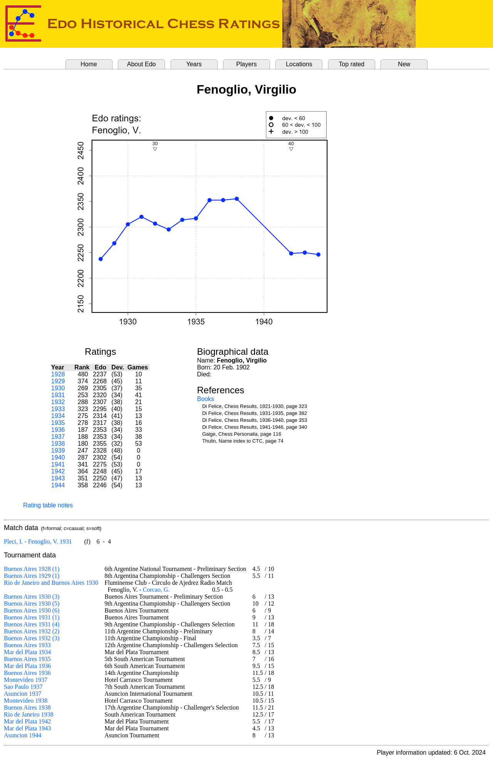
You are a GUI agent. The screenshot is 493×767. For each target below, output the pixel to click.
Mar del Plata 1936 (27, 666)
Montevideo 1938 (25, 700)
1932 (58, 402)
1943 (58, 478)
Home (88, 64)
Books (205, 399)
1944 (58, 485)
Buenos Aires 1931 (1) (31, 617)
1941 (58, 464)
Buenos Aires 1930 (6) (31, 610)
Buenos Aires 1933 (27, 645)
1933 (58, 409)
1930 (58, 388)
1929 (58, 381)
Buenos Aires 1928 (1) (31, 569)
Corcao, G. (156, 589)
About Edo (141, 64)
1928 (58, 374)
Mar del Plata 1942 (27, 721)
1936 (58, 429)
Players (246, 64)
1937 (58, 436)
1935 (58, 423)
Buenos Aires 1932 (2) (31, 631)
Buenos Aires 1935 (27, 659)
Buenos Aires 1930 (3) (31, 596)
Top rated (352, 64)
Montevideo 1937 (25, 679)
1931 (58, 395)
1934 (58, 416)
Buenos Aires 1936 (27, 673)
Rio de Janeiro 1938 (28, 714)
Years (193, 64)
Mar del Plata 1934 (27, 652)
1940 (58, 457)
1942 (58, 471)
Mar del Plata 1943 (27, 728)
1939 (58, 450)
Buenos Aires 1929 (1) (31, 575)
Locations (299, 64)
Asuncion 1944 (22, 735)
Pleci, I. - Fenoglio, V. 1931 (38, 541)
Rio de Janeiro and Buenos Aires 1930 (51, 582)
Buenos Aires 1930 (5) (31, 603)
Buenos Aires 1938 (27, 707)
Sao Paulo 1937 (23, 686)
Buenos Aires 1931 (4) (31, 624)
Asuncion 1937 (22, 693)
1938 (58, 443)
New (404, 64)
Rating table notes (48, 505)
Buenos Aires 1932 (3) (31, 638)
